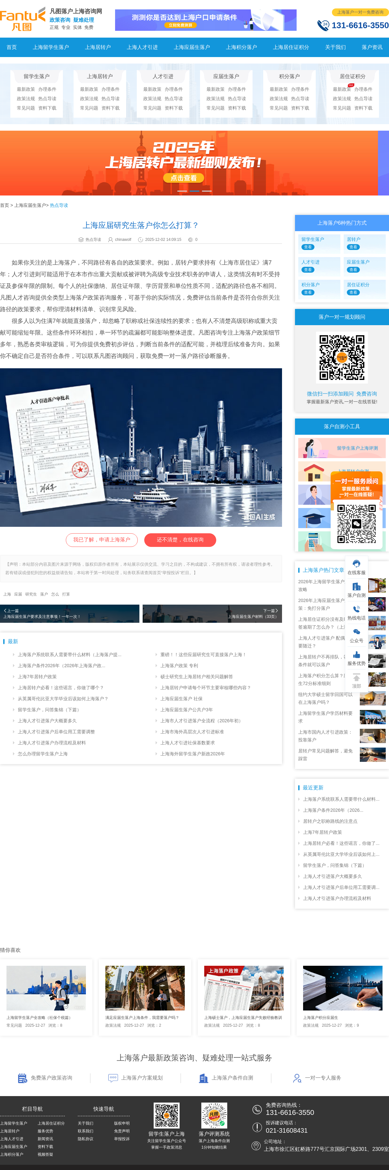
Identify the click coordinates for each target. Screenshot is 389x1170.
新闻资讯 (45, 1139)
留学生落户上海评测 (357, 448)
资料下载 (47, 108)
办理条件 (47, 89)
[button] (182, 191)
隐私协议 (85, 1139)
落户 (44, 594)
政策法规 (26, 98)
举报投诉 (122, 1139)
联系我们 (85, 1131)
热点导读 (47, 98)
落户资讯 (372, 47)
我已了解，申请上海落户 (101, 539)
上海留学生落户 (51, 47)
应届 (18, 594)
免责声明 (122, 1131)
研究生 (31, 594)
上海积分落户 (241, 47)
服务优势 (45, 1131)
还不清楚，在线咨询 (180, 539)
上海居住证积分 (291, 47)
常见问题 (26, 108)
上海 (7, 594)
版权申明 (122, 1123)
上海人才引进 (142, 47)
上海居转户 (98, 47)
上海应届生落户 (192, 47)
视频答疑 (45, 1154)
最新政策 (26, 89)
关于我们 (335, 47)
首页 (11, 47)
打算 (66, 594)
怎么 (55, 594)
